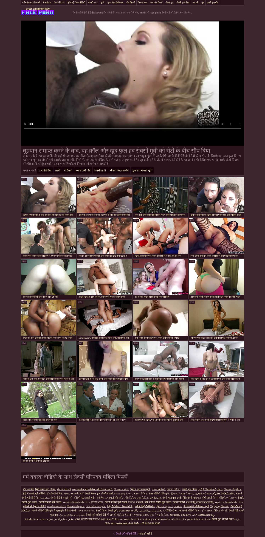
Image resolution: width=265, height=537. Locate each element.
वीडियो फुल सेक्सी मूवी (84, 498)
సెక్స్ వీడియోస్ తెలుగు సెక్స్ (120, 506)
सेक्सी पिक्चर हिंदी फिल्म (50, 502)
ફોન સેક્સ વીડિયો (211, 510)
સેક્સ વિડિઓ (159, 489)
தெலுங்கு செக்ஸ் (219, 506)
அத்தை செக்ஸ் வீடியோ (76, 502)
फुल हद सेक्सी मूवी (142, 170)
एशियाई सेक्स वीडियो (76, 2)
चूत (202, 2)
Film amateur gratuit (147, 519)
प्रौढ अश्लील (28, 489)
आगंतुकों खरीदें (145, 533)
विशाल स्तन (142, 2)
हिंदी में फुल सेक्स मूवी (140, 489)
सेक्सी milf (92, 2)
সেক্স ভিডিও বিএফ (56, 506)
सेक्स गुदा (169, 2)
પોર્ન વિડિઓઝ (169, 510)
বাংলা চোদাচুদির (86, 510)
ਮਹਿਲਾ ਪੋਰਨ (97, 502)
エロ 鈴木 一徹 (136, 523)
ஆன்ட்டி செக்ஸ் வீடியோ (229, 502)
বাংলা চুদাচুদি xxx (123, 493)
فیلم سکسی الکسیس (150, 510)
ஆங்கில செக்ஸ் (203, 493)
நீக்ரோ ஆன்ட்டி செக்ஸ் (169, 506)
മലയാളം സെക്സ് (180, 515)
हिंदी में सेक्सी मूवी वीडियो (33, 493)
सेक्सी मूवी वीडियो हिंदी (38, 9)
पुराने (102, 2)
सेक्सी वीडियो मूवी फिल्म (116, 502)
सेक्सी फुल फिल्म (189, 489)
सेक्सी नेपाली (107, 493)
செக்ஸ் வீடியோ (233, 489)
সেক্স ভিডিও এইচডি (96, 506)
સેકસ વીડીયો (141, 493)
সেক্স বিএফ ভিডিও (159, 515)
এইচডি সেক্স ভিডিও (90, 519)
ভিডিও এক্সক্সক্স (135, 502)
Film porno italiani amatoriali (196, 519)
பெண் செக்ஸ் (121, 489)
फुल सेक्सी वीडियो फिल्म (189, 510)
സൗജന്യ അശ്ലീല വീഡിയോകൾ (92, 489)
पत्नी (57, 170)
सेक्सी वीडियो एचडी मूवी (61, 498)
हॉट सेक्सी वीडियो (55, 493)
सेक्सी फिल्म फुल (92, 493)
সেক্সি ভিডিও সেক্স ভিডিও (135, 498)
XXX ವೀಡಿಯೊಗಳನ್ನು (203, 515)
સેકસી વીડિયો (64, 489)
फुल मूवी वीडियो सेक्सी (66, 510)
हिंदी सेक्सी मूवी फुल (192, 498)
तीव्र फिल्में (130, 2)
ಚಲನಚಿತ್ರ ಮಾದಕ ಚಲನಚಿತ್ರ (200, 502)
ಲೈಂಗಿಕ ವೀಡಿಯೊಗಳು (223, 493)
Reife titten (106, 519)
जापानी (195, 2)
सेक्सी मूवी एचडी (29, 502)
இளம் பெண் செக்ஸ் (182, 493)
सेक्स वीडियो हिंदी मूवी (159, 493)
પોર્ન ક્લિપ (101, 498)
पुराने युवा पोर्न (212, 2)
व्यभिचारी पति (83, 170)
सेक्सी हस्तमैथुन (182, 2)
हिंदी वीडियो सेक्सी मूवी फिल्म (158, 502)
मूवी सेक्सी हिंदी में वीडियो (34, 506)
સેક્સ (66, 493)
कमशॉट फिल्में (156, 2)
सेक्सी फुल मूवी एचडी (172, 498)
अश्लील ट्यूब (155, 498)
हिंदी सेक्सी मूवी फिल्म (45, 489)
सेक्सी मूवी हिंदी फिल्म (31, 498)
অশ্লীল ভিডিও (174, 489)
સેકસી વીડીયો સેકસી (120, 515)
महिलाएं (68, 170)
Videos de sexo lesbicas (169, 519)
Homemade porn (75, 506)
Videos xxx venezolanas (124, 519)
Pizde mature (39, 519)
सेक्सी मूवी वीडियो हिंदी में (97, 515)
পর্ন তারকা (231, 498)
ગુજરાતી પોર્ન (77, 493)
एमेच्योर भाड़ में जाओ (31, 2)
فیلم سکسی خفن (118, 523)
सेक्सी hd (47, 2)
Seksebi (28, 519)
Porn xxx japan (152, 523)
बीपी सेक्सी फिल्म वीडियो (213, 498)
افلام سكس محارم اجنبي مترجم (63, 519)
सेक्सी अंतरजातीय (119, 170)
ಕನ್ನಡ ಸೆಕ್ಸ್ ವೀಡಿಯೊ (145, 506)
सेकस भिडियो (179, 502)
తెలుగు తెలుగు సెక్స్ (128, 510)
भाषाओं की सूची (114, 498)
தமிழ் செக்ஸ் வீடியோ (210, 489)
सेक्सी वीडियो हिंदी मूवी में (43, 510)
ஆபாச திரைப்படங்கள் (71, 515)
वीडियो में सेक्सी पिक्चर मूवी (196, 506)
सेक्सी (240, 498)
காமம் (45, 498)
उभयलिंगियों (45, 170)
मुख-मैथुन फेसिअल (115, 2)
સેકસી (239, 493)
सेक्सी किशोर (59, 2)
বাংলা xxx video (140, 515)
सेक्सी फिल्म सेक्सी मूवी (106, 510)
